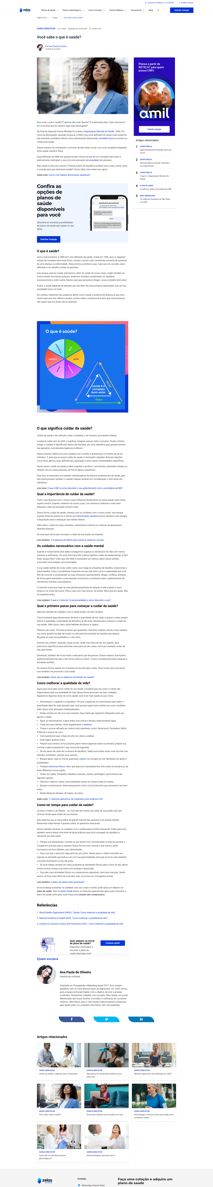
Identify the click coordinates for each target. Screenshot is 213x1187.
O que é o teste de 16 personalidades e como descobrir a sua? (81, 600)
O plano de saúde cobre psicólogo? (68, 882)
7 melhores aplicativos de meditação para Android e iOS (75, 799)
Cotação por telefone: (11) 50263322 (159, 3)
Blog (151, 10)
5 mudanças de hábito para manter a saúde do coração (77, 540)
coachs (82, 759)
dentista (87, 724)
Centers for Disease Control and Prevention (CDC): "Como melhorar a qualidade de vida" (81, 924)
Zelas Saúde (67, 891)
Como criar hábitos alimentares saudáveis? (69, 175)
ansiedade (94, 160)
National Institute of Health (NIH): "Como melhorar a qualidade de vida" (73, 918)
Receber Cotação (186, 3)
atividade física (106, 138)
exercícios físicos (56, 766)
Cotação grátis (113, 943)
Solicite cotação (154, 129)
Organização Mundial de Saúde (99, 131)
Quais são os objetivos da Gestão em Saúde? (72, 677)
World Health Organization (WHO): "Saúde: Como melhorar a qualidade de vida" (77, 912)
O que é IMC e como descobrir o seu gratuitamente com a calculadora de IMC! (85, 488)
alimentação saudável (87, 516)
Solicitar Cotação (181, 10)
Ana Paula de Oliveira (58, 46)
